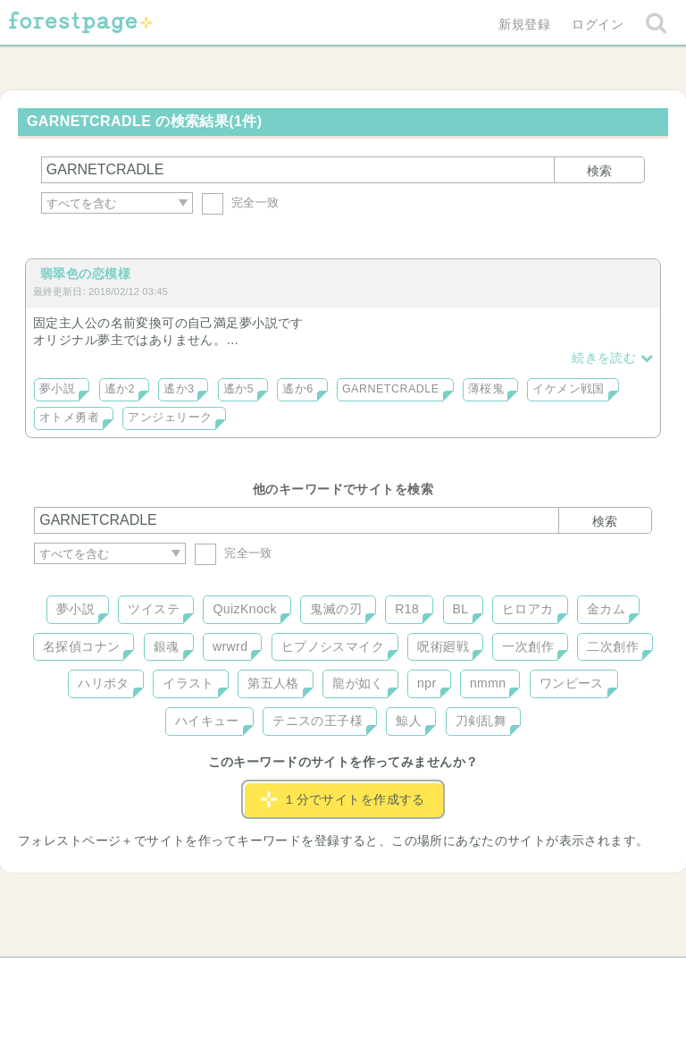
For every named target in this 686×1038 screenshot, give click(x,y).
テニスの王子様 (317, 720)
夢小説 (57, 389)
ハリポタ (104, 683)
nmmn (488, 683)
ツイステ (154, 609)
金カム (606, 609)
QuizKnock (244, 609)
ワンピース (572, 683)
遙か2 (120, 389)
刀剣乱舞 (481, 720)
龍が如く (358, 683)
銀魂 (167, 646)
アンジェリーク (170, 417)
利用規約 (318, 977)
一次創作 (528, 646)
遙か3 (178, 389)
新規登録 (524, 24)
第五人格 (273, 683)
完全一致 (241, 202)
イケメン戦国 (568, 389)
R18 (407, 609)
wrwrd (230, 646)
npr (427, 683)
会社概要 (411, 977)
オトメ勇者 (69, 417)
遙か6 (297, 389)
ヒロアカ (528, 609)
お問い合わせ (214, 977)
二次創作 (613, 646)
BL (461, 609)
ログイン (597, 24)
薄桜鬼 (486, 389)
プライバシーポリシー (536, 977)
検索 (599, 171)
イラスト (188, 683)
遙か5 (238, 389)
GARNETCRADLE (390, 389)
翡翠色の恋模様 (85, 273)
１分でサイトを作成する (343, 799)
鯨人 (409, 720)
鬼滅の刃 (336, 609)
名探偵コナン (82, 646)
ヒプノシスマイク (332, 646)
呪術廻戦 (443, 646)
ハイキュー (207, 720)
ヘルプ (114, 977)
